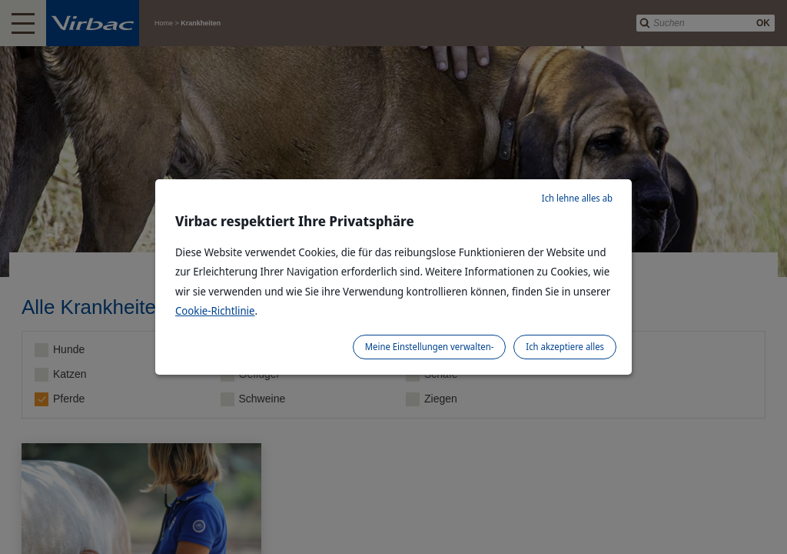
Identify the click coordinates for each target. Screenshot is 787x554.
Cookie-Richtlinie (215, 310)
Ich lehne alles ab (577, 198)
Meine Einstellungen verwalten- (429, 346)
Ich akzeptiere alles (565, 346)
